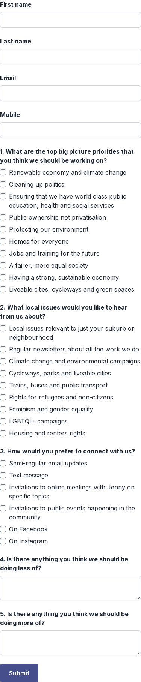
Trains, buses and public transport (58, 385)
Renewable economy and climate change (67, 172)
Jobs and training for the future (54, 253)
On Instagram (28, 541)
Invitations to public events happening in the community (72, 512)
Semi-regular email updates (48, 463)
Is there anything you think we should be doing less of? (64, 563)
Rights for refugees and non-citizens (61, 397)
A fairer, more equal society (48, 265)
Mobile (10, 114)
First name (16, 4)
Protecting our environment (48, 229)
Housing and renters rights (47, 433)
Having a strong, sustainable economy (64, 277)
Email (8, 78)
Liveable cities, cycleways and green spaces (71, 289)
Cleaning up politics (36, 184)
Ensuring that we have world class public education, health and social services (67, 201)
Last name (15, 41)
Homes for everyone (39, 241)
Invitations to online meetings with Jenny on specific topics (72, 491)
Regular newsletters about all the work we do (74, 349)
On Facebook (28, 529)
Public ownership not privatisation (57, 217)
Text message (28, 475)
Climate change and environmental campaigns (74, 361)
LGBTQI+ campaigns (38, 421)
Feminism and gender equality (51, 409)
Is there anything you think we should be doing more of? (64, 618)
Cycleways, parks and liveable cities (60, 373)
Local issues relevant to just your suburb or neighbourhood (71, 333)
